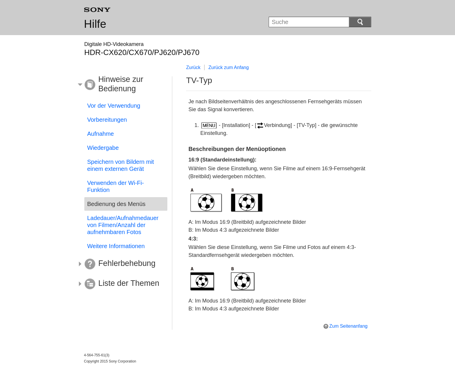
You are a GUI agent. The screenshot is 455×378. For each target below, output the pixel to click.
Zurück (193, 67)
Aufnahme (100, 133)
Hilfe (95, 24)
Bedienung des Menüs (116, 204)
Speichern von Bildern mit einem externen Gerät (120, 165)
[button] (122, 85)
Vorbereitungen (107, 119)
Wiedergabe (103, 148)
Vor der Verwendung (113, 105)
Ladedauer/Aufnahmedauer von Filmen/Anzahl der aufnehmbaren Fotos (123, 225)
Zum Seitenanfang (348, 326)
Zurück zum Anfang (228, 67)
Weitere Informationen (116, 246)
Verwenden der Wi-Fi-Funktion (115, 186)
